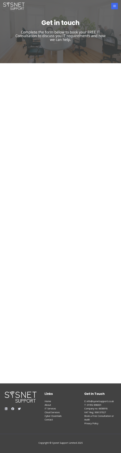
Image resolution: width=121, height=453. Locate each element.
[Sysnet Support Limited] (14, 6)
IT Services (50, 408)
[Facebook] (12, 408)
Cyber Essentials (53, 415)
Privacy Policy (91, 423)
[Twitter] (19, 408)
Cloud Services (52, 412)
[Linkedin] (6, 408)
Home (48, 401)
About (48, 404)
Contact (49, 419)
